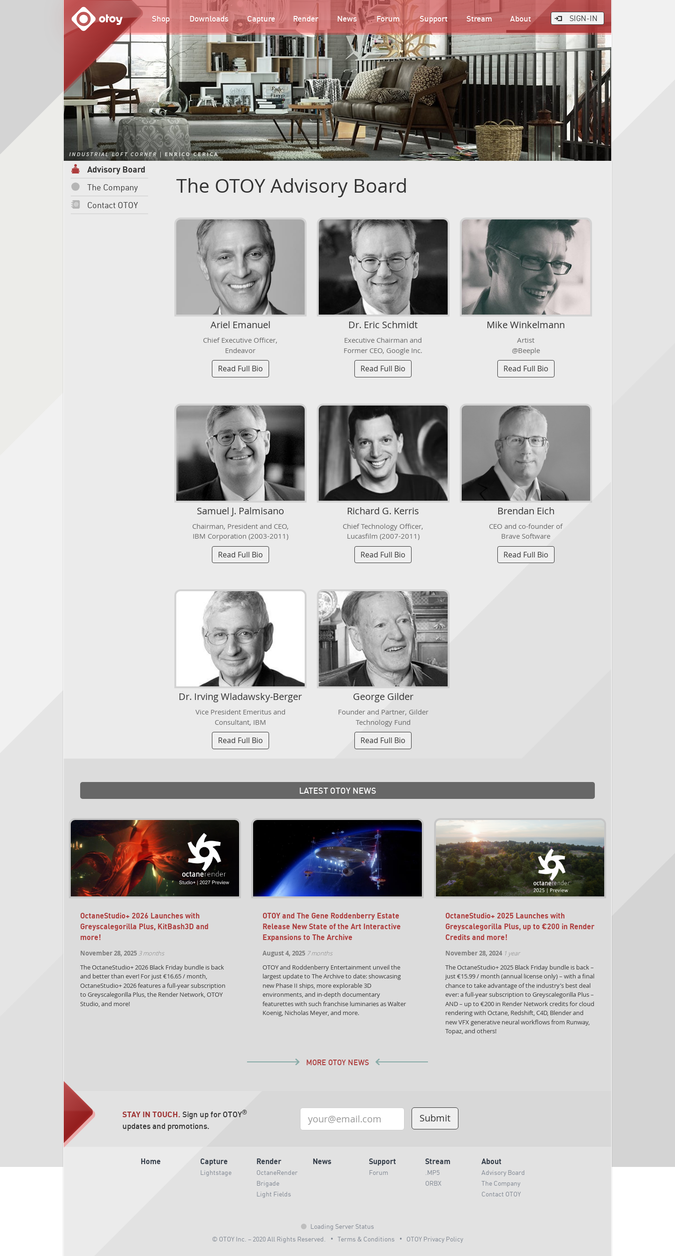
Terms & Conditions (366, 1238)
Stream (479, 18)
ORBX (433, 1183)
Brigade (267, 1183)
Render (305, 18)
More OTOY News (337, 1063)
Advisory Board (108, 169)
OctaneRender (277, 1172)
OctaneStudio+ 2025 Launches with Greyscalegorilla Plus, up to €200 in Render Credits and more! (519, 926)
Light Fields (273, 1193)
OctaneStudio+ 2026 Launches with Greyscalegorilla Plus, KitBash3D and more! (144, 926)
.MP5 (432, 1172)
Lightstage (216, 1172)
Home (151, 1161)
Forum (388, 18)
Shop (161, 18)
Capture (261, 18)
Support (434, 18)
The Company (104, 186)
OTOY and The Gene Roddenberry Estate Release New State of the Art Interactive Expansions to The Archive (331, 926)
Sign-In (576, 18)
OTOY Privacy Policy (434, 1238)
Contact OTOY (104, 204)
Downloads (208, 18)
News (347, 18)
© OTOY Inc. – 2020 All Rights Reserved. (269, 1238)
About (520, 18)
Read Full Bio (240, 368)
